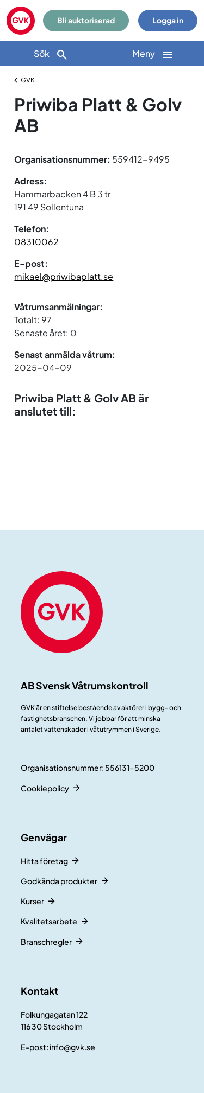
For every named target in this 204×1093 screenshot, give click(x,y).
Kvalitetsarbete (49, 921)
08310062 (36, 241)
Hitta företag (44, 861)
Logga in (167, 20)
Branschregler (46, 942)
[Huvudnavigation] (153, 53)
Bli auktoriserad (86, 20)
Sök (51, 54)
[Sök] (51, 53)
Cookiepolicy (45, 788)
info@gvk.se (72, 1047)
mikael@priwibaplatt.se (63, 276)
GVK (28, 80)
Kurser (32, 901)
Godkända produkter (59, 881)
